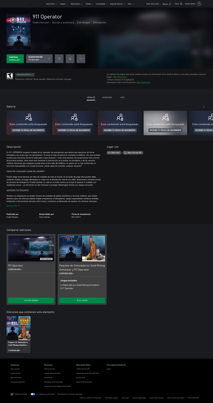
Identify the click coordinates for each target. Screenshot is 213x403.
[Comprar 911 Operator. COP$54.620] (15, 58)
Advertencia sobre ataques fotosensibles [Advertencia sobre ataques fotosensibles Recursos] (57, 386)
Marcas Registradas (139, 398)
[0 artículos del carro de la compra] (178, 3)
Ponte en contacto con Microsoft (90, 398)
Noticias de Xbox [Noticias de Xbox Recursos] (49, 369)
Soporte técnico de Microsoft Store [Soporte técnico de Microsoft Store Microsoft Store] (87, 373)
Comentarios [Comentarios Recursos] (48, 377)
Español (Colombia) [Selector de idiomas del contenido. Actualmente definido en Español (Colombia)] (21, 394)
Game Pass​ (50, 4)
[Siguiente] (203, 107)
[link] (18, 334)
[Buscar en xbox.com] (167, 3)
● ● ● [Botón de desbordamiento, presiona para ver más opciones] (81, 58)
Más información (120, 77)
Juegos (63, 4)
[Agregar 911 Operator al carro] (70, 58)
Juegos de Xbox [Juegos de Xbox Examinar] (16, 373)
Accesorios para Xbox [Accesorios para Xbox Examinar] (18, 382)
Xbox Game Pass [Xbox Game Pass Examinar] (16, 377)
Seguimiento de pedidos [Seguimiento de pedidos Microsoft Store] (84, 382)
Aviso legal (125, 398)
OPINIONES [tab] (107, 97)
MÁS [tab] (122, 97)
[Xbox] (38, 3)
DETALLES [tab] (91, 97)
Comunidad (100, 4)
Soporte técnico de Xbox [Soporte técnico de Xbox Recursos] (52, 373)
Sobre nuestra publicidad (175, 398)
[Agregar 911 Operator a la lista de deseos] (59, 58)
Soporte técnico (116, 4)
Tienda (88, 4)
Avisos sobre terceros (156, 398)
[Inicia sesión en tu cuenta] (192, 3)
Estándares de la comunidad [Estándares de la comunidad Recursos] (53, 382)
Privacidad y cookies (111, 398)
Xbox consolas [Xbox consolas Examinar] (15, 369)
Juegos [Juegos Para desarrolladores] (109, 369)
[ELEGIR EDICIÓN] (39, 58)
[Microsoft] (20, 3)
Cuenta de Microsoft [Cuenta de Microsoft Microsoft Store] (83, 369)
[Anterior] (198, 107)
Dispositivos (75, 4)
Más (129, 4)
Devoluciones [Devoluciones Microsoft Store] (80, 377)
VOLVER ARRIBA (31, 300)
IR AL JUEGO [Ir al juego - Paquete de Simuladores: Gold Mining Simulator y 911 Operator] (82, 300)
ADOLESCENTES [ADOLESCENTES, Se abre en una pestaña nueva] (25, 75)
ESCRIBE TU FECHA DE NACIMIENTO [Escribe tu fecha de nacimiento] (28, 130)
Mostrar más (13, 205)
